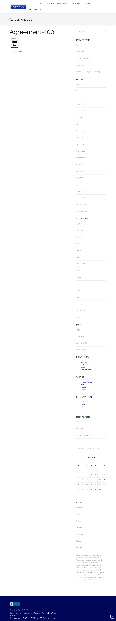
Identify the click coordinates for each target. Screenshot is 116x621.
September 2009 (82, 211)
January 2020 (80, 84)
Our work (84, 362)
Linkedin (79, 528)
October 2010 (80, 151)
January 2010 (80, 198)
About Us (86, 4)
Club (82, 365)
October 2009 (81, 204)
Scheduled (79, 45)
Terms (83, 404)
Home (34, 4)
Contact (83, 389)
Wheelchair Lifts (63, 4)
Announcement (86, 369)
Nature (78, 250)
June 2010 (79, 171)
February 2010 (81, 191)
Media (78, 244)
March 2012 (80, 131)
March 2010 (80, 184)
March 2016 (80, 97)
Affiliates (84, 407)
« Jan (80, 457)
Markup (78, 237)
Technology (80, 277)
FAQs (82, 384)
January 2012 (80, 137)
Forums (83, 387)
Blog (82, 409)
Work (78, 317)
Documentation (86, 382)
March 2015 (80, 124)
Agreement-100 (16, 52)
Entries (80, 336)
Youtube (79, 548)
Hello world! (80, 51)
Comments (81, 343)
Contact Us (36, 9)
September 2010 (81, 158)
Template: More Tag (83, 58)
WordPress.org (81, 350)
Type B (78, 297)
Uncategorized (81, 304)
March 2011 (80, 144)
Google (78, 521)
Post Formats (80, 264)
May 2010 (79, 178)
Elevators (76, 4)
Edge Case (79, 223)
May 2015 (79, 117)
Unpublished (80, 310)
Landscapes (80, 230)
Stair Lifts (50, 4)
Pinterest (79, 541)
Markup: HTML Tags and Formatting (88, 72)
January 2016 (80, 111)
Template (79, 284)
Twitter (78, 514)
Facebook (79, 507)
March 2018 (80, 91)
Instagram (79, 534)
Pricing (83, 402)
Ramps (41, 4)
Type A (78, 290)
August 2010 (80, 164)
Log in (78, 330)
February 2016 (81, 104)
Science (78, 270)
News (78, 257)
